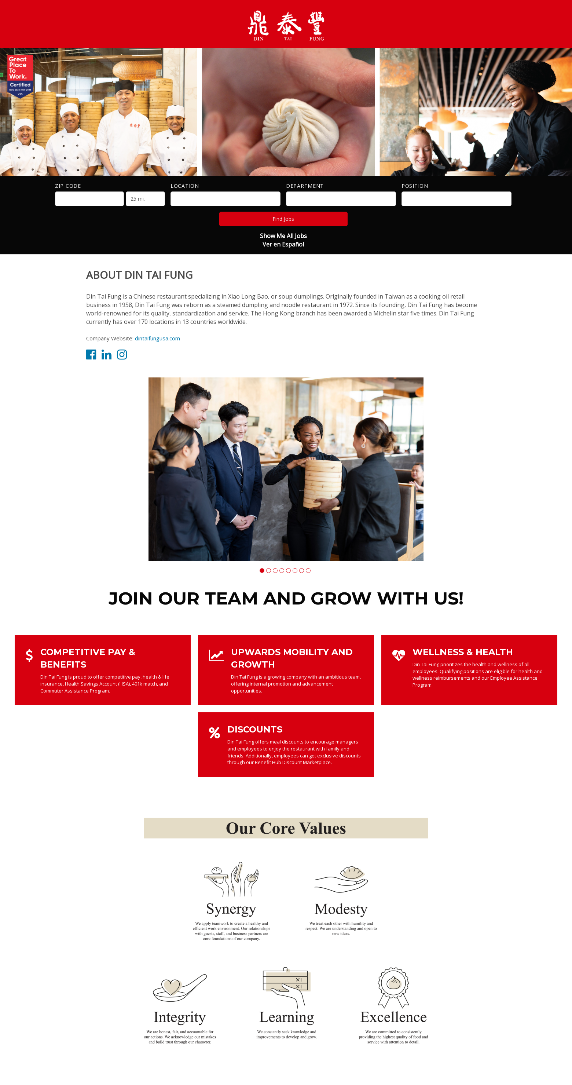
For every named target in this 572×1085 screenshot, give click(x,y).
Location (184, 185)
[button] (262, 570)
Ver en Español (283, 244)
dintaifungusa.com (157, 338)
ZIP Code (68, 185)
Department (305, 185)
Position (415, 185)
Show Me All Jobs (283, 236)
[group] (285, 469)
